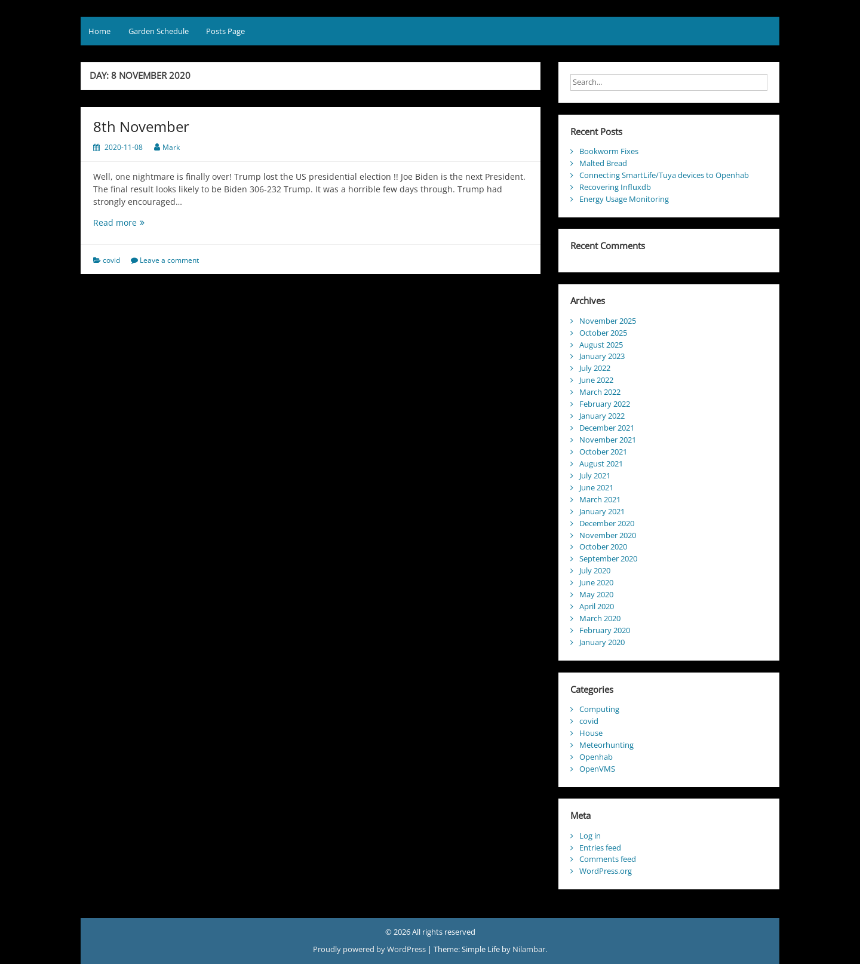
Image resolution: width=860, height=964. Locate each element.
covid (111, 260)
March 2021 (600, 499)
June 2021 (596, 487)
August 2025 (601, 344)
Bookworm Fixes (608, 151)
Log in (590, 835)
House (591, 732)
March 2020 (600, 618)
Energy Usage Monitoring (624, 199)
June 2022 (596, 379)
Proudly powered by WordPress (370, 949)
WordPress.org (605, 870)
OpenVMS (597, 768)
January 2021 (602, 511)
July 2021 (594, 475)
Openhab (596, 756)
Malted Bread (603, 163)
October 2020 (603, 546)
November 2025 (607, 320)
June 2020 (596, 582)
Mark (171, 147)
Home (99, 31)
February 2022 (604, 403)
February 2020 (604, 630)
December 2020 (606, 523)
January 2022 (602, 415)
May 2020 (596, 594)
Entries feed (600, 847)
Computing (599, 709)
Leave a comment (169, 260)
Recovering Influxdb (615, 187)
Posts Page (225, 31)
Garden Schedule (158, 31)
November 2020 (607, 535)
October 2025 (603, 332)
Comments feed (607, 859)
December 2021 (606, 427)
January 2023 (602, 356)
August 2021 (601, 463)
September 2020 (608, 558)
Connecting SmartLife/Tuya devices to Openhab (664, 175)
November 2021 (607, 439)
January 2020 (602, 642)
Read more (135, 222)
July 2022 (594, 368)
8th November (141, 126)
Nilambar (528, 949)
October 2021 (603, 451)
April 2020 (596, 606)
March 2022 (600, 391)
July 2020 (594, 570)
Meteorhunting (606, 744)
